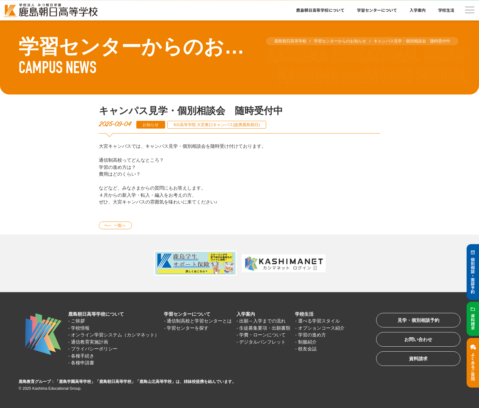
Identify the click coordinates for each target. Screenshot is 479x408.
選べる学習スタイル (319, 320)
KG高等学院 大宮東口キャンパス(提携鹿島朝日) (217, 124)
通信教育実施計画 (89, 341)
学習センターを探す (188, 328)
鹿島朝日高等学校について (320, 10)
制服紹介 (307, 341)
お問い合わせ (418, 339)
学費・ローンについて (263, 334)
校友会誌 (307, 348)
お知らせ (151, 124)
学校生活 (446, 10)
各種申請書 (82, 362)
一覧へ (120, 225)
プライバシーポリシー (94, 348)
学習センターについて (377, 10)
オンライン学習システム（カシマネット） (115, 334)
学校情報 (80, 328)
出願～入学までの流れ (263, 320)
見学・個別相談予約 (418, 320)
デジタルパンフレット (263, 341)
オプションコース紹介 (321, 328)
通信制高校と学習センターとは (199, 320)
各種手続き (82, 355)
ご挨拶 (78, 320)
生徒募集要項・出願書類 (265, 328)
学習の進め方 (312, 334)
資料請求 (418, 358)
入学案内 (418, 10)
